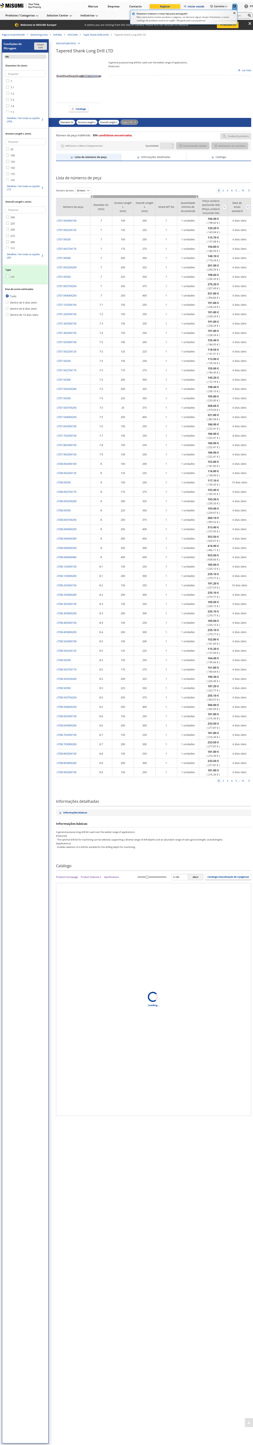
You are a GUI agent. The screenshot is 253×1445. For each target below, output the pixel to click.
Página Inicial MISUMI (13, 34)
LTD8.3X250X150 (66, 604)
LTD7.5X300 (64, 379)
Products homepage (67, 877)
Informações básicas (75, 812)
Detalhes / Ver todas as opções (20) (23, 256)
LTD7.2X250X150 (66, 314)
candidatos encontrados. (112, 135)
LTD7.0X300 (64, 258)
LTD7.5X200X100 (66, 342)
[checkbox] (25, 81)
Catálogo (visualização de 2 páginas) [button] (228, 876)
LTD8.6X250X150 (66, 716)
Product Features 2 (91, 877)
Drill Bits (57, 34)
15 (242, 190)
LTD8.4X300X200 (66, 632)
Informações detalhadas (155, 157)
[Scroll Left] (91, 196)
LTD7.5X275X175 (66, 370)
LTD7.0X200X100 (66, 220)
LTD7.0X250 (64, 239)
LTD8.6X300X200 (66, 725)
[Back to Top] (249, 1422)
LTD (12, 276)
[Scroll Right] (197, 196)
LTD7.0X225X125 (66, 230)
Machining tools (39, 34)
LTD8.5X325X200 (66, 679)
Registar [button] (165, 6)
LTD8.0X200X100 (66, 463)
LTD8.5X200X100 (66, 641)
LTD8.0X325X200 (66, 501)
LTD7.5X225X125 (66, 351)
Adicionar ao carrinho (229, 146)
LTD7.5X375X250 (66, 407)
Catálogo (81, 109)
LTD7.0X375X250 (66, 286)
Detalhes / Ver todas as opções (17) (23, 188)
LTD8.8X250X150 (66, 753)
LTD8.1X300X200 (66, 576)
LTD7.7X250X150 (66, 435)
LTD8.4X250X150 (66, 622)
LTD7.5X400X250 (66, 417)
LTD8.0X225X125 (66, 473)
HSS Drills (73, 34)
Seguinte (249, 190)
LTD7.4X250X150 (66, 333)
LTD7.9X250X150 (66, 454)
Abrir (196, 877)
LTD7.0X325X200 (66, 267)
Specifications (111, 877)
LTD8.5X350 (64, 688)
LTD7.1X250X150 (66, 304)
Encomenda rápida (193, 146)
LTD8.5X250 (64, 660)
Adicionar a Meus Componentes (84, 145)
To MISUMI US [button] (228, 24)
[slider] (147, 877)
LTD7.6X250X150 (66, 426)
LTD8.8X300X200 (66, 763)
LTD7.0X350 (64, 276)
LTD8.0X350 (64, 510)
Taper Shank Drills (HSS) (96, 34)
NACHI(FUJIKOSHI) (66, 43)
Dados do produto (236, 136)
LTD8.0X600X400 (66, 557)
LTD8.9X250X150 (66, 772)
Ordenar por (224, 207)
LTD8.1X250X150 (66, 566)
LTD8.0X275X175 (66, 491)
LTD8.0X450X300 (66, 538)
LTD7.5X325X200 (66, 389)
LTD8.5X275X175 (66, 669)
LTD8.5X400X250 (66, 707)
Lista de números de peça (91, 157)
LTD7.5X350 (64, 398)
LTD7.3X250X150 (66, 323)
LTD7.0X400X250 (66, 295)
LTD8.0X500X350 (66, 548)
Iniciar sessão (193, 6)
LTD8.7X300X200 (66, 744)
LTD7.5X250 (64, 361)
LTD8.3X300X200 (66, 613)
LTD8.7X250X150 (66, 734)
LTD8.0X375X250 (66, 519)
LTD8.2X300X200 (66, 594)
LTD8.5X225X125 (66, 650)
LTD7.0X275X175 (66, 248)
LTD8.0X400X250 (66, 529)
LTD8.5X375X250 (66, 697)
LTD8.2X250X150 (66, 585)
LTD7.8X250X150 (66, 445)
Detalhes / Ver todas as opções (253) (23, 119)
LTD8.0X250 (64, 482)
